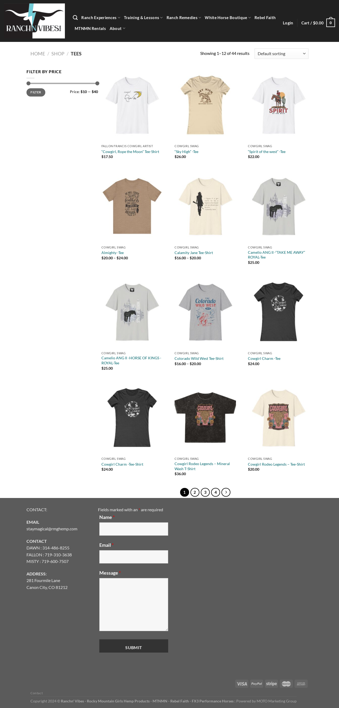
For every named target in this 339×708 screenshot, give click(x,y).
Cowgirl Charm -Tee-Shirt (122, 464)
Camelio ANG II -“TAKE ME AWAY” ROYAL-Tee (276, 255)
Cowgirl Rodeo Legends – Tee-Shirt (276, 464)
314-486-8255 (55, 547)
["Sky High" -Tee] (205, 105)
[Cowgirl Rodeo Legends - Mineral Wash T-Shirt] (205, 417)
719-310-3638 (58, 554)
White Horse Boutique (228, 17)
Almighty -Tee (112, 252)
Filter (35, 92)
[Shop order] (282, 54)
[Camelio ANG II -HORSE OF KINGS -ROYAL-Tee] (132, 311)
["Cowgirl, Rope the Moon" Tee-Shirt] (132, 105)
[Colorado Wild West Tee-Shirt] (205, 311)
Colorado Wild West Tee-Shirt (199, 358)
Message (110, 572)
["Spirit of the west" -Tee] (278, 105)
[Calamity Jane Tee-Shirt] (205, 206)
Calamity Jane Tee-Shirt (194, 252)
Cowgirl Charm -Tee (264, 358)
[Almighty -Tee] (132, 206)
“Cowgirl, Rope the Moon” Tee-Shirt (130, 151)
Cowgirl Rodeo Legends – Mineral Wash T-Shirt (202, 466)
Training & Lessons (143, 17)
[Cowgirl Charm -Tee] (278, 311)
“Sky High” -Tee (186, 151)
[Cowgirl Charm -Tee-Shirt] (132, 417)
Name (107, 517)
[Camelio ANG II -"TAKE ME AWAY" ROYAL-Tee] (278, 206)
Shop (57, 53)
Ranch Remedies (184, 17)
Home (37, 53)
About (117, 28)
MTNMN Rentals (90, 28)
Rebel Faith (265, 17)
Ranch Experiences (100, 17)
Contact (36, 693)
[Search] (75, 17)
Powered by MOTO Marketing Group (266, 701)
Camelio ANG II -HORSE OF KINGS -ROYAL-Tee (131, 360)
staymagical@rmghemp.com (51, 528)
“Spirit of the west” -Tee (267, 151)
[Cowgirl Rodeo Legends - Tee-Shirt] (278, 417)
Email (106, 545)
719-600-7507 (55, 561)
